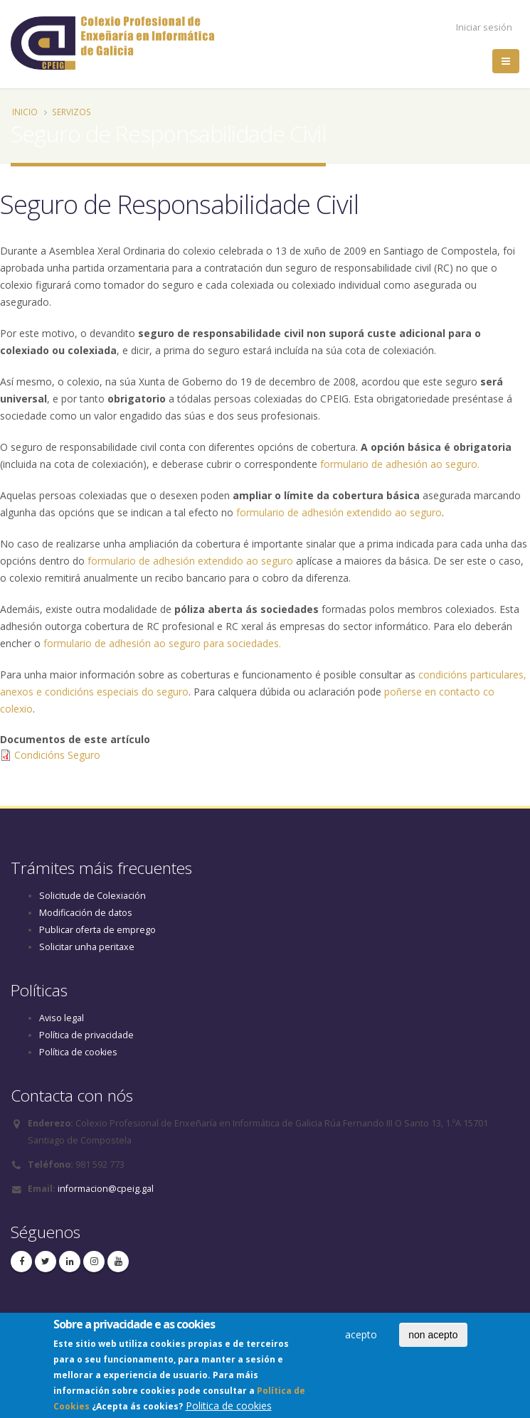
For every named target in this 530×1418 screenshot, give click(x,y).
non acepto (432, 1337)
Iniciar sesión (484, 27)
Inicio (25, 111)
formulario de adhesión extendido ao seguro (339, 512)
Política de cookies (78, 1052)
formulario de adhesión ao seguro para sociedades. (162, 643)
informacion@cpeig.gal (106, 1189)
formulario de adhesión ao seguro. (399, 464)
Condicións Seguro (57, 755)
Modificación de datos (85, 913)
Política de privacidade (86, 1035)
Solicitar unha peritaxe (86, 947)
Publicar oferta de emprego (97, 930)
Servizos (71, 111)
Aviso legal (61, 1018)
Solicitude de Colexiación (92, 896)
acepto (361, 1337)
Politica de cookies (229, 1409)
